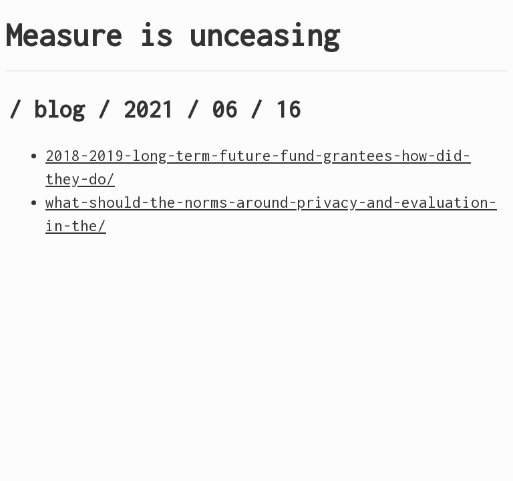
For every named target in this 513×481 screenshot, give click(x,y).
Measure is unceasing (172, 35)
